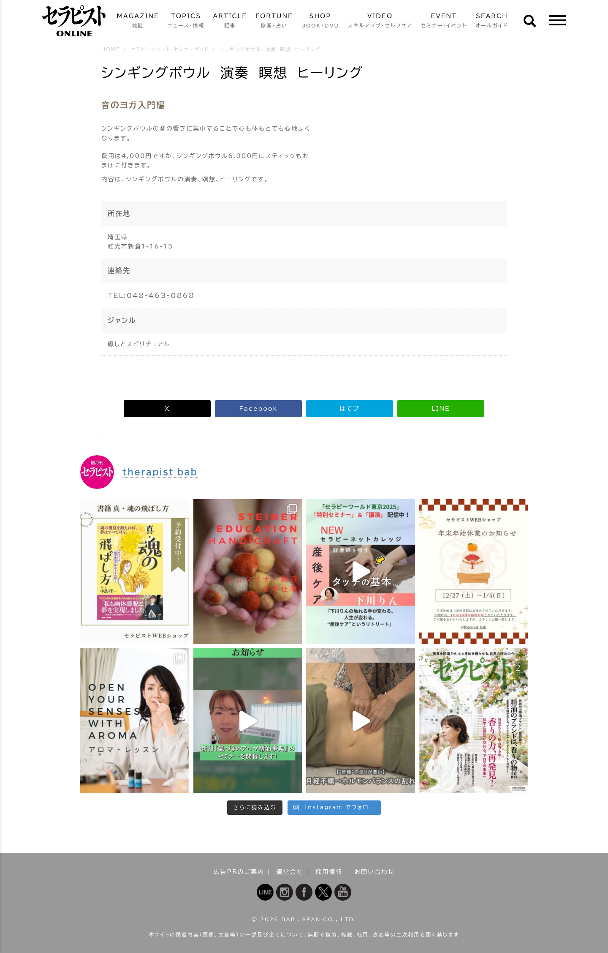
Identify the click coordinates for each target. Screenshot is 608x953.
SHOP (320, 21)
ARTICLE (230, 21)
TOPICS (186, 21)
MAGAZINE (138, 21)
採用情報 (328, 872)
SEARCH (491, 21)
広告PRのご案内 (239, 872)
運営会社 (290, 872)
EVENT (444, 21)
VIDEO (380, 21)
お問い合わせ (374, 872)
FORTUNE (274, 21)
